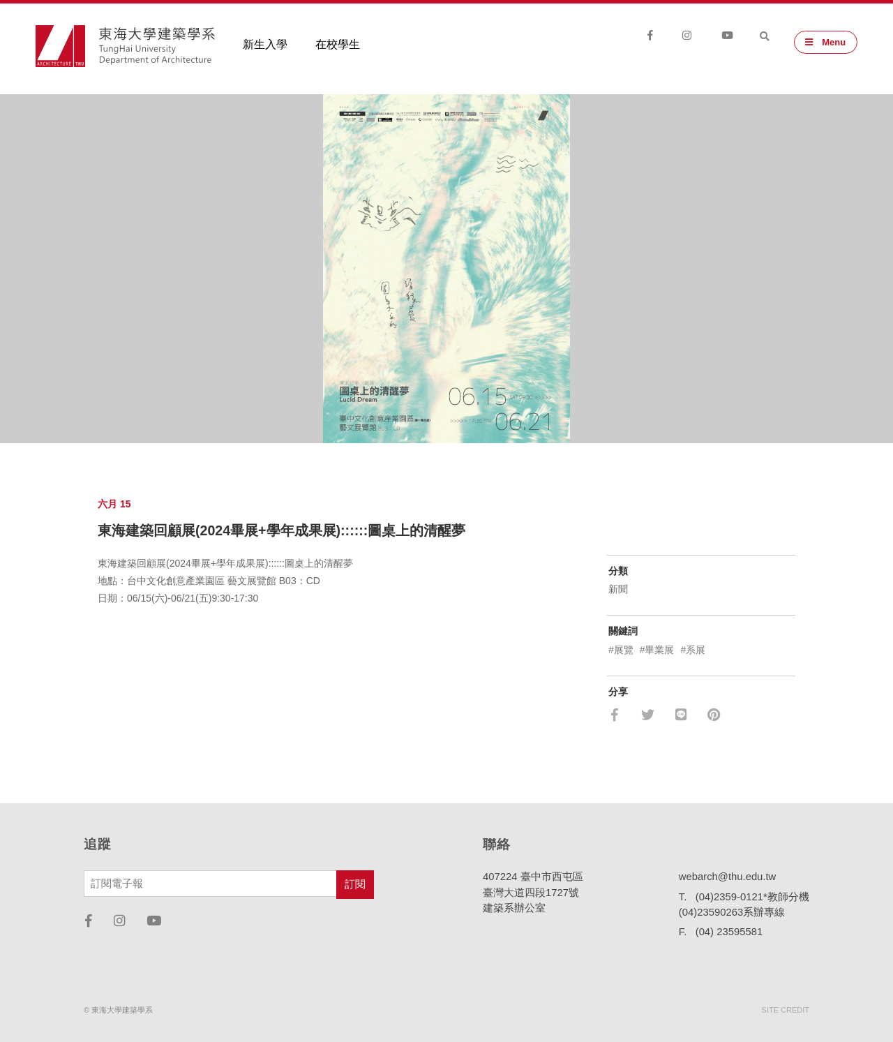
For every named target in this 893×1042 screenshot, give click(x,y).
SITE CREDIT (785, 1010)
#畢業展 (657, 650)
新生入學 (265, 46)
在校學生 (337, 46)
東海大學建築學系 (157, 47)
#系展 (692, 650)
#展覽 (620, 650)
